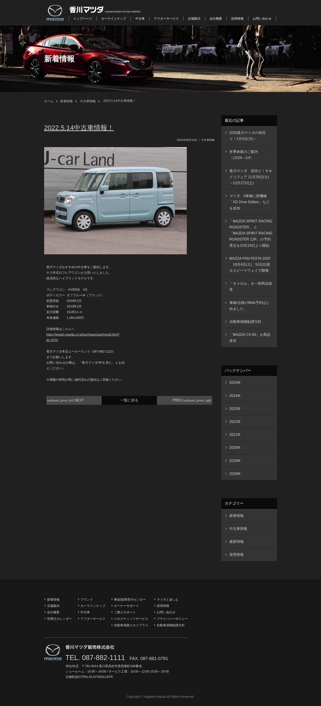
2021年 (235, 435)
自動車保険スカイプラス (131, 625)
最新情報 (236, 541)
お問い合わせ (262, 18)
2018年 (235, 474)
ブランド (86, 599)
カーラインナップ (113, 18)
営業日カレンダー (59, 618)
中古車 (140, 18)
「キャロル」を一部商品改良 (250, 286)
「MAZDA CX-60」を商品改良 (250, 338)
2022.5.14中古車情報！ (119, 100)
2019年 (235, 461)
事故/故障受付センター (130, 599)
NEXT (65, 400)
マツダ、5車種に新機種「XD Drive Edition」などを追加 (249, 202)
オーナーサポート (126, 606)
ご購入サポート (125, 612)
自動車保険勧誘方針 (245, 322)
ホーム (49, 101)
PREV (192, 400)
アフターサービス (166, 18)
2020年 (235, 447)
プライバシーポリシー (172, 618)
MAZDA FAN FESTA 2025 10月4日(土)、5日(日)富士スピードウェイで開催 (250, 264)
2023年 (235, 409)
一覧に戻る (129, 400)
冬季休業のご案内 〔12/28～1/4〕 (245, 155)
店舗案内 (194, 18)
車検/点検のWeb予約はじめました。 (249, 306)
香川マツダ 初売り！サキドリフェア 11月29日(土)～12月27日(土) (250, 177)
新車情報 (236, 516)
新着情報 (66, 101)
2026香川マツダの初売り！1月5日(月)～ (247, 136)
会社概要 (216, 18)
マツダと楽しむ (168, 599)
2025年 (235, 382)
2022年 (235, 422)
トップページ (82, 18)
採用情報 (237, 18)
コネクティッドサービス (131, 618)
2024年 (235, 396)
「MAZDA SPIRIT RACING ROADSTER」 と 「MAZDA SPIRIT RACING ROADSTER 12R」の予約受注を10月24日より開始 (251, 233)
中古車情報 (88, 101)
